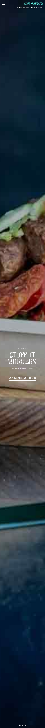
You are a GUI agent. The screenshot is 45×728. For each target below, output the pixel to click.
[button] (19, 725)
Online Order (22, 377)
